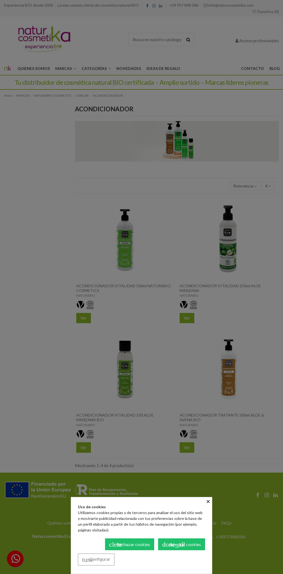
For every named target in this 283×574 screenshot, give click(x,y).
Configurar (96, 559)
